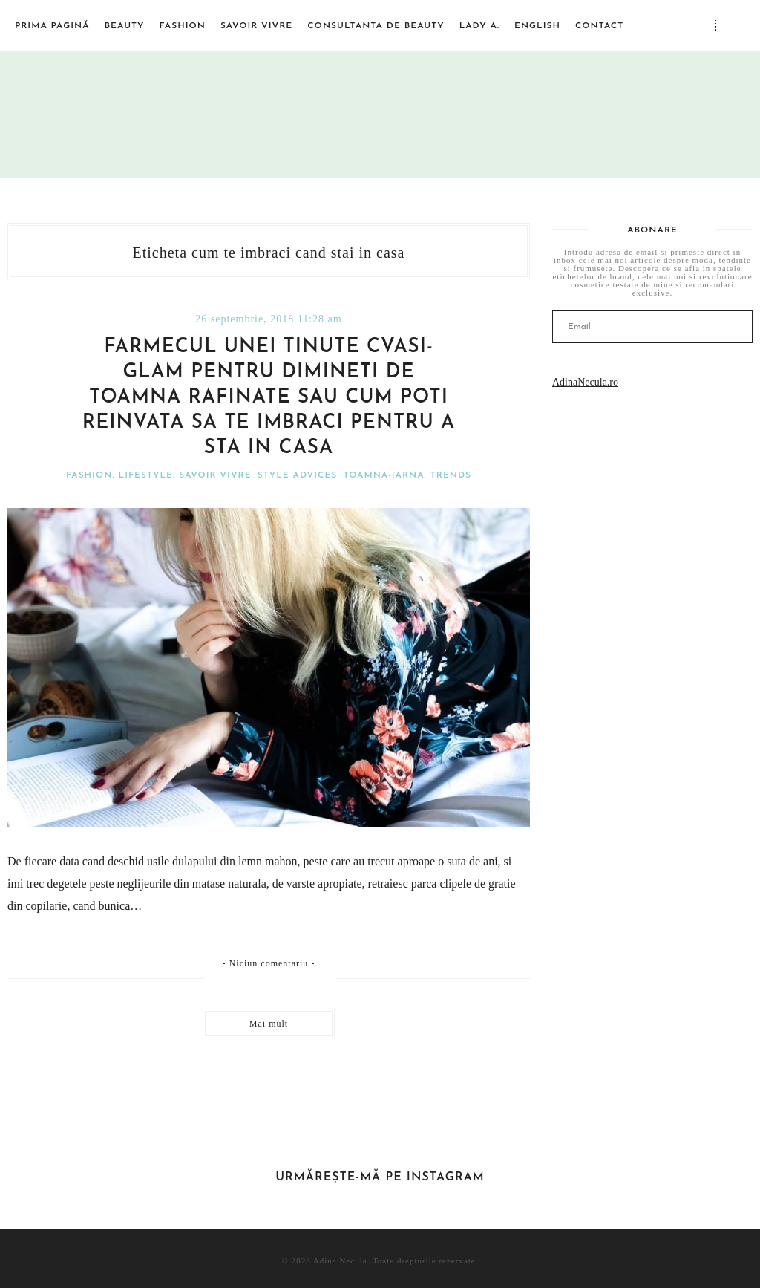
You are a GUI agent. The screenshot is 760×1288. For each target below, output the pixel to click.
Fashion (183, 26)
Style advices (297, 475)
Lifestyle (146, 475)
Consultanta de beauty (375, 26)
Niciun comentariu (269, 963)
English (537, 26)
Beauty (125, 26)
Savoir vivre (256, 26)
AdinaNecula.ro (585, 382)
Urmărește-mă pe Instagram (380, 1177)
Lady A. (479, 26)
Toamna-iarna (384, 475)
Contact (599, 26)
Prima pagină (52, 26)
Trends (450, 475)
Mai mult (268, 1023)
